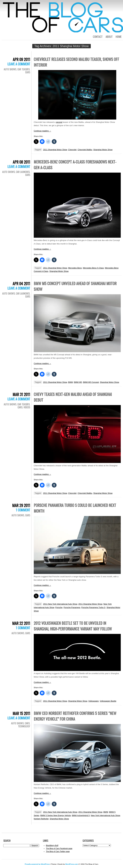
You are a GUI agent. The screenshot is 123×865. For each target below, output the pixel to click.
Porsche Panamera (72, 607)
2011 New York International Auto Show (60, 604)
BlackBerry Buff (52, 845)
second (59, 122)
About (109, 37)
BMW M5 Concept (91, 382)
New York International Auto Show (105, 815)
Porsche (59, 607)
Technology (24, 726)
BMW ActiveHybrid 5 (81, 815)
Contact (98, 37)
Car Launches (23, 172)
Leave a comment (19, 63)
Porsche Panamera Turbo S (93, 607)
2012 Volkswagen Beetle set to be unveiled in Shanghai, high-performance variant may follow (73, 626)
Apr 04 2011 (21, 283)
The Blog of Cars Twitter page (58, 851)
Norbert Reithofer (41, 819)
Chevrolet (72, 149)
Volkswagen (93, 701)
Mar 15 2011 (21, 713)
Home (119, 37)
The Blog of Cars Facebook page (59, 848)
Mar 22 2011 (21, 623)
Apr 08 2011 (21, 162)
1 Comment (23, 509)
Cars (27, 72)
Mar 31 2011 (21, 394)
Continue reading (42, 131)
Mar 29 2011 (21, 505)
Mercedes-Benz (75, 268)
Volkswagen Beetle (108, 701)
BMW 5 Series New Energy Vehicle (55, 815)
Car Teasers (23, 69)
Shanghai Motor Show (102, 149)
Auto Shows (10, 69)
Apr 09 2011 (21, 59)
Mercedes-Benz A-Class (93, 268)
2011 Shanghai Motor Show (55, 149)
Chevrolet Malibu (85, 149)
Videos (27, 407)
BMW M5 (78, 382)
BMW (70, 382)
